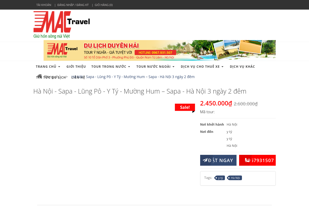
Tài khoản (43, 5)
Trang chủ (49, 76)
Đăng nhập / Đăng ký (73, 5)
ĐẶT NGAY (216, 160)
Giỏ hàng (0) (103, 5)
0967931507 (256, 160)
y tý (219, 178)
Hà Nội (234, 178)
